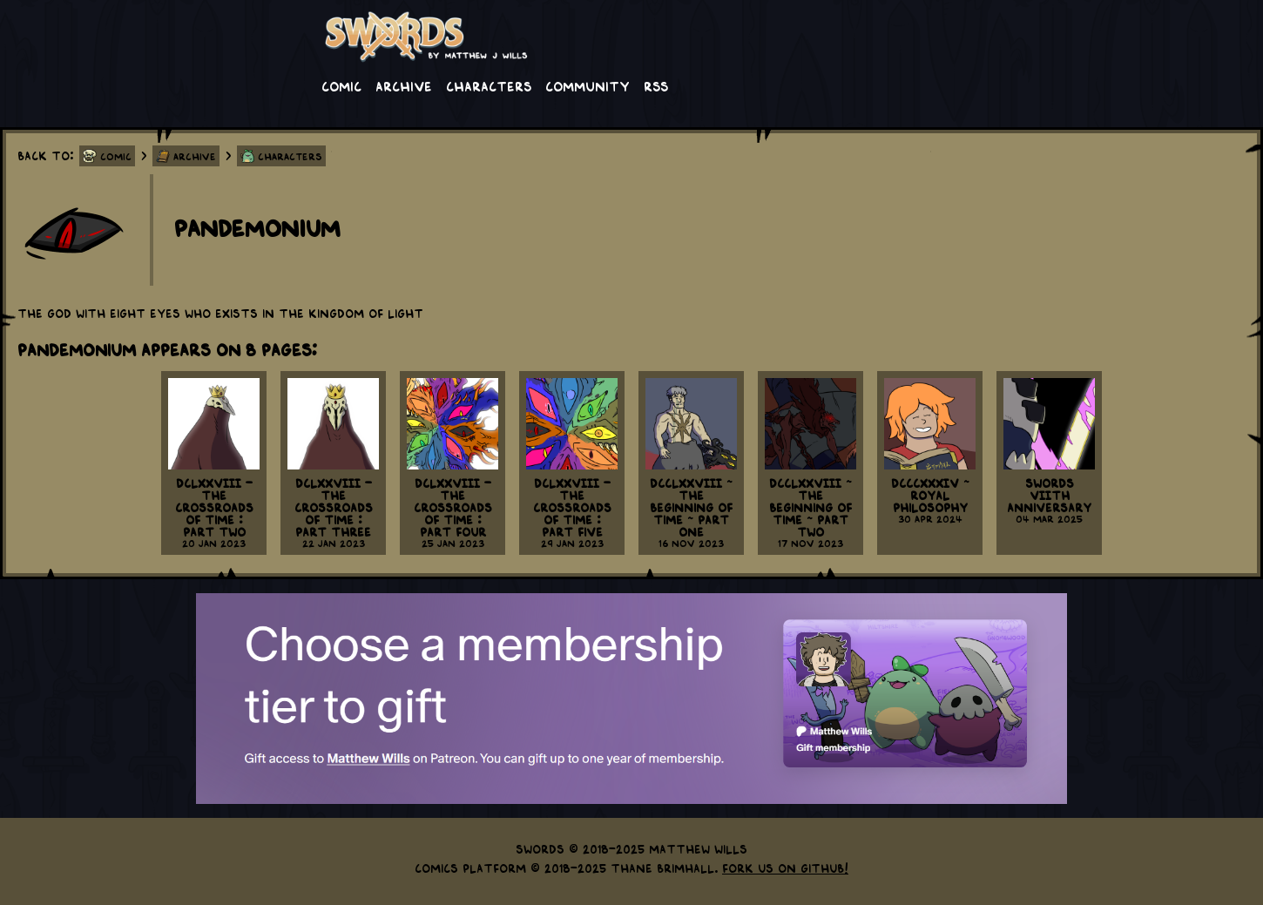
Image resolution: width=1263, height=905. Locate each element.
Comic (341, 85)
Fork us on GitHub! (785, 867)
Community (587, 85)
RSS (656, 85)
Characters (488, 85)
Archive (403, 85)
